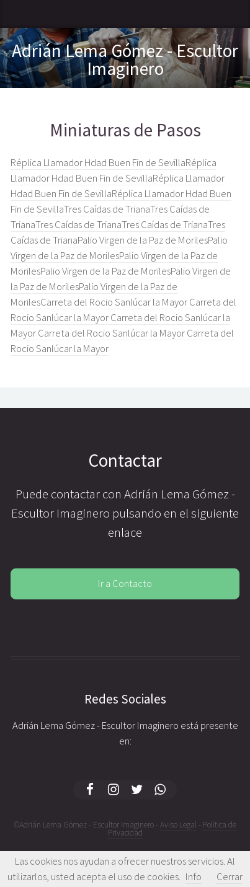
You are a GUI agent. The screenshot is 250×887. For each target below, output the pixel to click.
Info (193, 876)
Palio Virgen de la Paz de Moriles (143, 240)
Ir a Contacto (125, 583)
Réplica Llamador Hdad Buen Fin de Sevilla (98, 162)
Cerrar (230, 876)
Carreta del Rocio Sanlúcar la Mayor (114, 302)
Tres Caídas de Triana (107, 209)
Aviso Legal (178, 824)
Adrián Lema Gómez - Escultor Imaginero (125, 59)
